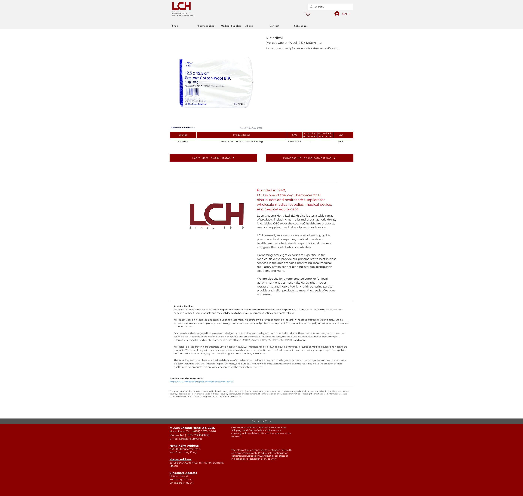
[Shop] (184, 26)
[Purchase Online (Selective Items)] (309, 158)
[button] (307, 13)
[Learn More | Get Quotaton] (213, 158)
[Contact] (282, 26)
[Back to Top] (262, 421)
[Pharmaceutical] (209, 26)
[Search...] (330, 7)
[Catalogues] (306, 26)
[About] (257, 26)
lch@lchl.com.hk (190, 438)
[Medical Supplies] (233, 26)
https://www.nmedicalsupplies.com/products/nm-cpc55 (201, 381)
